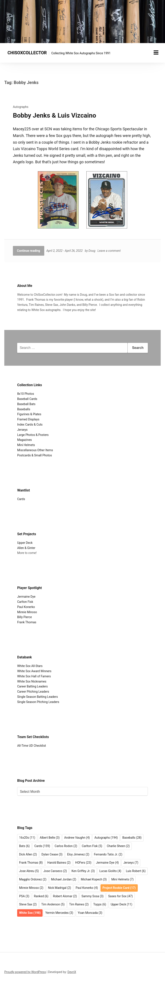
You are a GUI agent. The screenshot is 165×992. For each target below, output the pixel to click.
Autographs (20, 107)
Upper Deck (24, 542)
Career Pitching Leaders (33, 691)
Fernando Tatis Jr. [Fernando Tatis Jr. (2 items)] (108, 854)
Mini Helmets (26, 445)
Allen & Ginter (26, 548)
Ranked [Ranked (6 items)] (41, 896)
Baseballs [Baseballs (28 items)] (132, 837)
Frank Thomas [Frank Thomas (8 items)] (31, 862)
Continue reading (28, 250)
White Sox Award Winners (34, 671)
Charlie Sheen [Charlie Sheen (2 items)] (118, 846)
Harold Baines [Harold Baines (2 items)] (58, 862)
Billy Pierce (24, 617)
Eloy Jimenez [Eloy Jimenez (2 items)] (78, 854)
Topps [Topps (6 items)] (99, 904)
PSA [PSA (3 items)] (24, 896)
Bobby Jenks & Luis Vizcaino (54, 115)
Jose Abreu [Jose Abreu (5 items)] (29, 871)
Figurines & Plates (29, 414)
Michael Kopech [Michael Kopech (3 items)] (94, 879)
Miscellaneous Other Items (35, 450)
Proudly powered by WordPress (25, 972)
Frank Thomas (26, 622)
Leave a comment (109, 250)
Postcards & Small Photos (34, 455)
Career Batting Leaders (32, 686)
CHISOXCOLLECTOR (27, 52)
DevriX (71, 972)
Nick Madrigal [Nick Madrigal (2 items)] (59, 887)
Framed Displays (28, 419)
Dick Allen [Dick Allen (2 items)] (28, 854)
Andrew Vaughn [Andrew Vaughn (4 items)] (77, 837)
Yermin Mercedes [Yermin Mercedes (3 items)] (59, 912)
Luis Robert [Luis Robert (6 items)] (136, 871)
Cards (21, 499)
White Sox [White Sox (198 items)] (30, 912)
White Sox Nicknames (31, 681)
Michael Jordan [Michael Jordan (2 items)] (63, 879)
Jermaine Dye (26, 596)
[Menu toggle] (156, 53)
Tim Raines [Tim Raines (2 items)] (79, 904)
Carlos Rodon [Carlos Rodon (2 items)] (66, 846)
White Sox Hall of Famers (34, 676)
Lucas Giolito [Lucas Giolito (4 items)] (110, 871)
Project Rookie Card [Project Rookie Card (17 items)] (119, 887)
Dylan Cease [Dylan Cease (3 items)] (52, 854)
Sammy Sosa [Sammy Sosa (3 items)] (92, 896)
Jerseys (22, 429)
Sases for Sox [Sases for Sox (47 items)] (120, 896)
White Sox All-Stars (30, 666)
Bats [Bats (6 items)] (24, 846)
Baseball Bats (26, 404)
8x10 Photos (25, 393)
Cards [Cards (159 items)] (42, 846)
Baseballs (23, 409)
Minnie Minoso (27, 612)
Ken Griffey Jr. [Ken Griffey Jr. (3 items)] (83, 871)
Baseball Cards (27, 399)
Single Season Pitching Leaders (38, 702)
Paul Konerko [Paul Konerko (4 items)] (87, 887)
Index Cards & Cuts (30, 424)
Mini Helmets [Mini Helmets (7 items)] (122, 879)
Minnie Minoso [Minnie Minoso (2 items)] (31, 887)
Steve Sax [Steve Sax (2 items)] (28, 904)
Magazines (24, 440)
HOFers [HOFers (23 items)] (83, 862)
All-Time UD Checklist (31, 745)
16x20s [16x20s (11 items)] (27, 837)
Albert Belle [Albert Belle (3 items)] (50, 837)
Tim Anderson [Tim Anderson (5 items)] (52, 904)
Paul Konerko (26, 607)
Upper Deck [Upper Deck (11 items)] (121, 904)
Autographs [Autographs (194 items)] (106, 837)
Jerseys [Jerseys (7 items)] (130, 862)
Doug (92, 250)
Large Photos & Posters (33, 435)
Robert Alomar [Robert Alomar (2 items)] (65, 896)
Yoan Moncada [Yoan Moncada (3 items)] (90, 912)
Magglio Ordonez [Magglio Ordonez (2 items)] (32, 879)
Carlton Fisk (25, 601)
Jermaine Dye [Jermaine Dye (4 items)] (107, 862)
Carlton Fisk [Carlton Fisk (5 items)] (92, 846)
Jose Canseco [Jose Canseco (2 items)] (55, 871)
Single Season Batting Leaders (37, 696)
